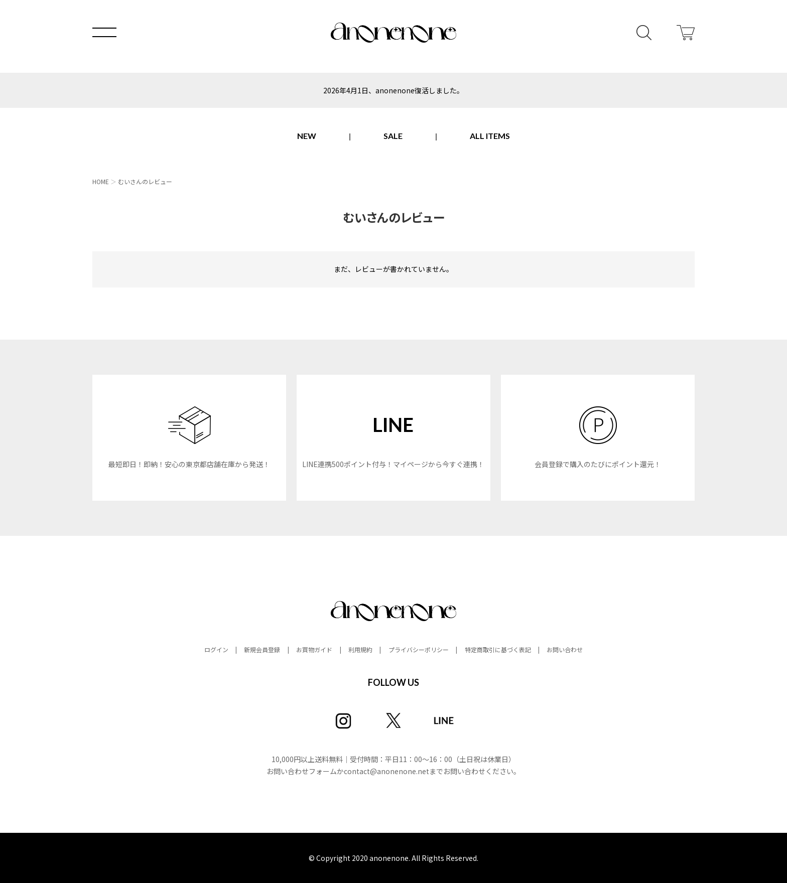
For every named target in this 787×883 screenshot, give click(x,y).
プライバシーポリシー (418, 649)
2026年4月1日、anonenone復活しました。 (393, 90)
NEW (306, 135)
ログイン (216, 649)
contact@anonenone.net (386, 771)
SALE (393, 135)
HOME (100, 181)
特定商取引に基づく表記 (498, 649)
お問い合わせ (565, 649)
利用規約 (360, 649)
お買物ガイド (314, 649)
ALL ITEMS (490, 135)
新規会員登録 (262, 649)
